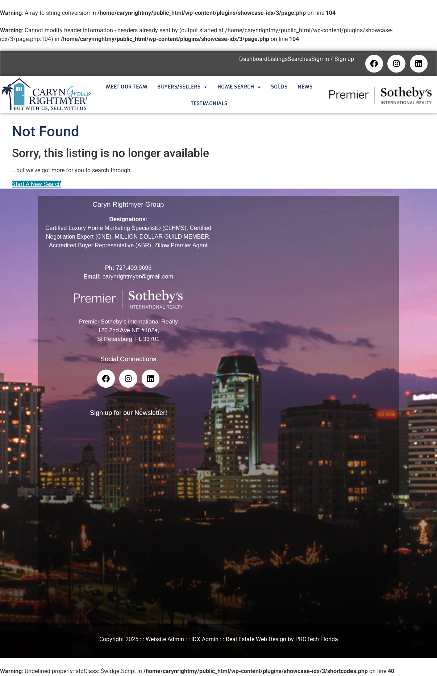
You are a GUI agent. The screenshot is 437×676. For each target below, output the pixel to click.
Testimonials (209, 104)
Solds (279, 87)
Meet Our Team (126, 87)
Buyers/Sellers (182, 88)
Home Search (239, 88)
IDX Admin (204, 639)
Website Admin (165, 639)
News (304, 87)
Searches (299, 58)
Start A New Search (36, 184)
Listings (277, 58)
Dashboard (253, 58)
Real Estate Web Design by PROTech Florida (282, 639)
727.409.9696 (133, 268)
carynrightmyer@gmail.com (138, 277)
